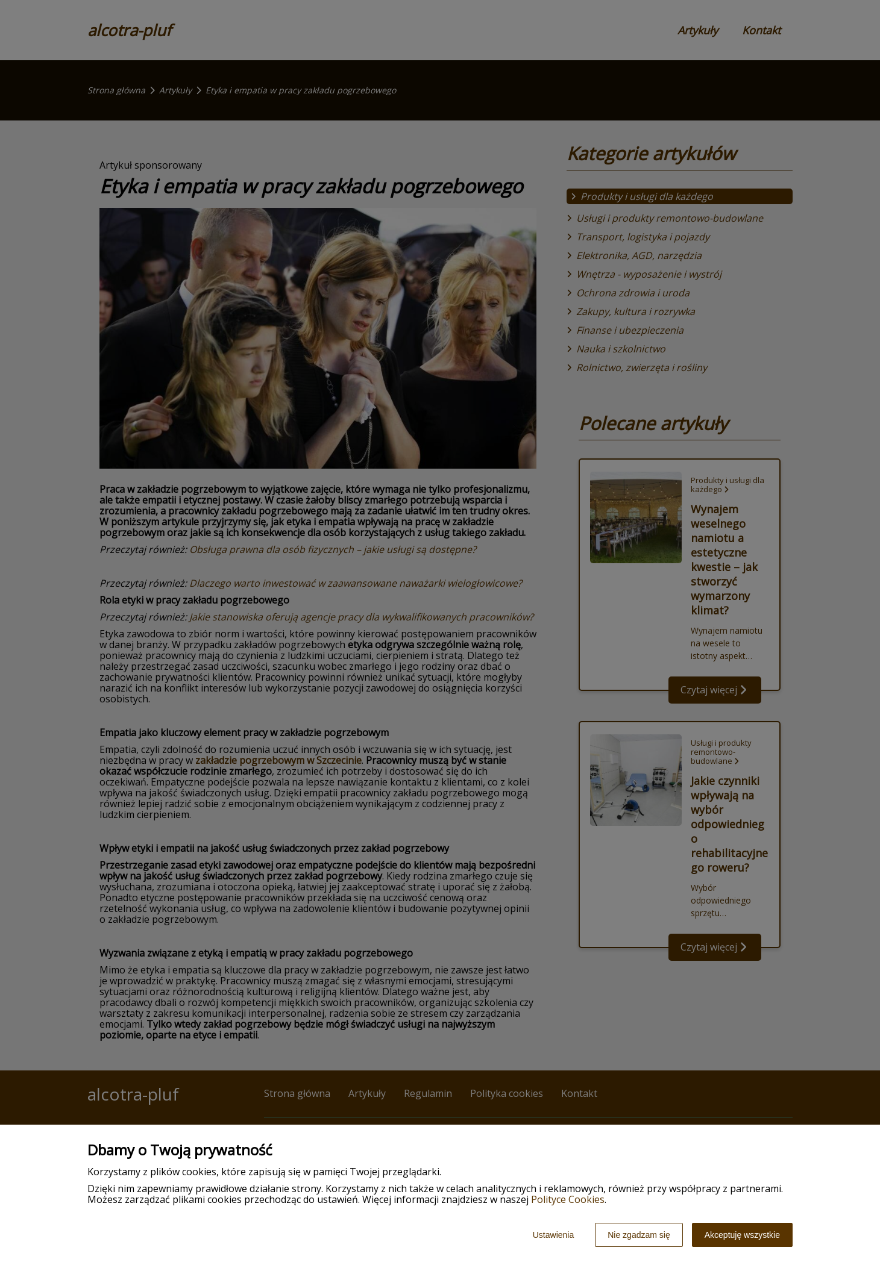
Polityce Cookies (568, 1199)
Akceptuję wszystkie (742, 1235)
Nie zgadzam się (639, 1235)
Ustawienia (553, 1235)
